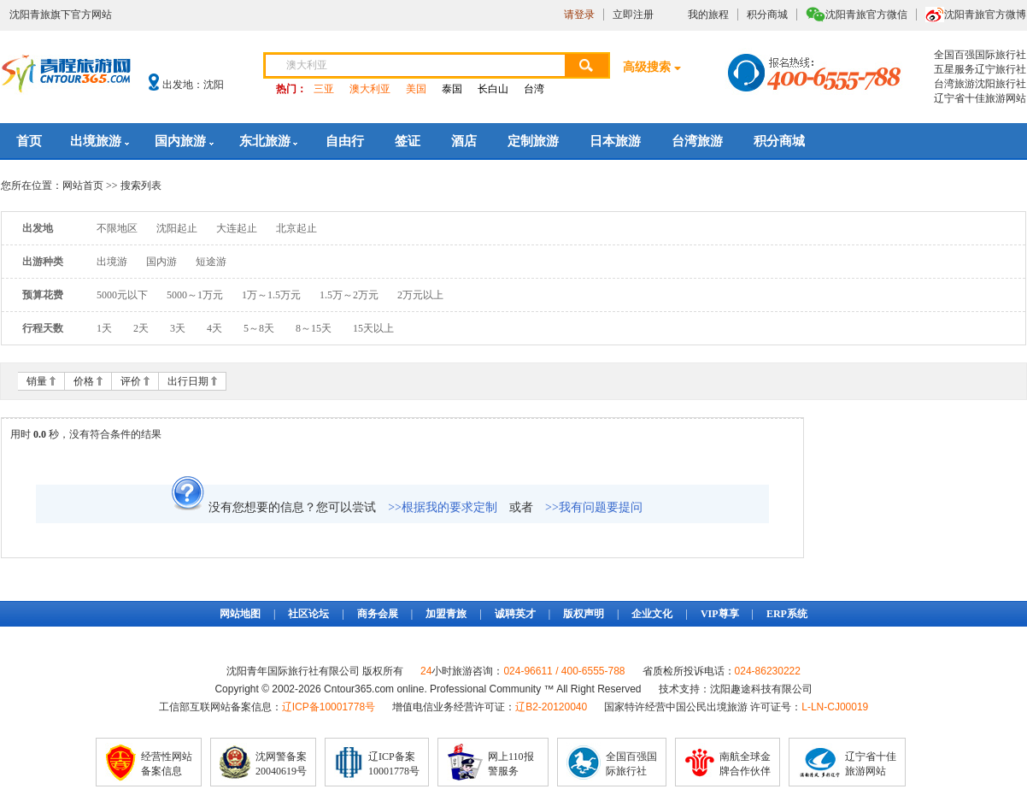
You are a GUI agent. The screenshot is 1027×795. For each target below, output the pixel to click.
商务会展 (377, 614)
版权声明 (583, 614)
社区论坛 (308, 614)
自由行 (345, 141)
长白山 (493, 89)
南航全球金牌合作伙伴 (745, 764)
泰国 (452, 89)
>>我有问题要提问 (594, 507)
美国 (416, 89)
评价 (130, 381)
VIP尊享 (720, 614)
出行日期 (187, 381)
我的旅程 (708, 15)
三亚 (324, 89)
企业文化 (651, 614)
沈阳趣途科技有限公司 (761, 689)
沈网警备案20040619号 (281, 764)
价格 (83, 381)
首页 (29, 141)
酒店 (464, 141)
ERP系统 (786, 614)
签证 (407, 141)
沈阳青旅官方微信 (866, 15)
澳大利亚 (369, 89)
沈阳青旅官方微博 (985, 15)
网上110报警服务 (511, 764)
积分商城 (767, 15)
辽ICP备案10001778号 (394, 764)
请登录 (579, 15)
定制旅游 (533, 141)
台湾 (534, 89)
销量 (36, 381)
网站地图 (240, 614)
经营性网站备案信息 (166, 764)
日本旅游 (615, 141)
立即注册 (633, 15)
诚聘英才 (515, 614)
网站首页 (82, 185)
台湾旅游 (697, 141)
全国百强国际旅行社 (631, 764)
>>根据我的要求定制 (442, 507)
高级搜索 (647, 67)
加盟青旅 (446, 614)
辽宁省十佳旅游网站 (870, 764)
